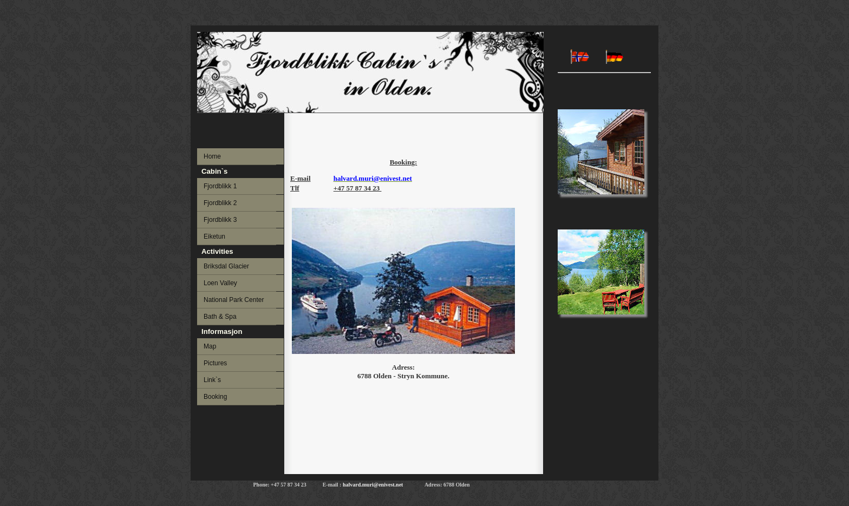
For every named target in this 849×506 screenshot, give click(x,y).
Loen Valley (220, 283)
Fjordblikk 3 (220, 220)
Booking (215, 396)
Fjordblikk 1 (220, 186)
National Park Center (234, 300)
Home (212, 156)
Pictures (215, 363)
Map (210, 346)
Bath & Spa (220, 316)
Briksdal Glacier (226, 266)
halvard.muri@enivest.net (376, 485)
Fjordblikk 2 (220, 203)
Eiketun (214, 236)
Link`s (212, 380)
